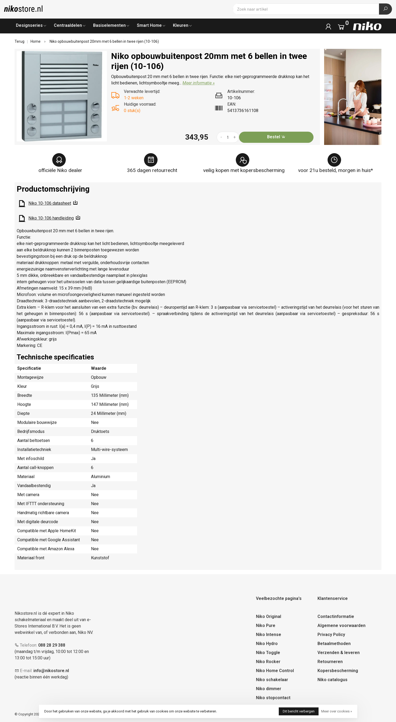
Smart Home (149, 25)
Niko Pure (265, 625)
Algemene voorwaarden (341, 625)
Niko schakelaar (272, 679)
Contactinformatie (335, 616)
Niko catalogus (332, 679)
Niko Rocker (268, 661)
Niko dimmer (268, 688)
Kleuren (180, 25)
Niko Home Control (275, 670)
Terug (19, 41)
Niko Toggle (268, 652)
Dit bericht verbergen (299, 711)
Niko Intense (268, 634)
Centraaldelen (68, 25)
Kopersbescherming (337, 670)
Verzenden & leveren (338, 652)
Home (36, 41)
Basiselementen (109, 25)
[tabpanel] (62, 96)
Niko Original (268, 616)
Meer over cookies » (336, 711)
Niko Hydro (267, 643)
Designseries (29, 25)
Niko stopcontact (273, 697)
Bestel (276, 136)
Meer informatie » (198, 82)
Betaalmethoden (334, 643)
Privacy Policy (331, 634)
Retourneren (330, 661)
